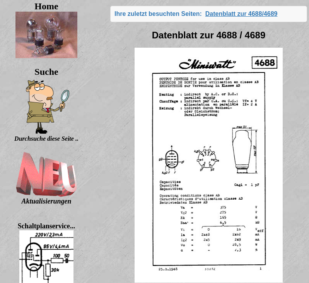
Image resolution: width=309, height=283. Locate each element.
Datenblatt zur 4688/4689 (241, 13)
